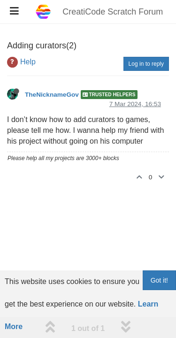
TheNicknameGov (52, 94)
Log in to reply (146, 64)
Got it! (159, 280)
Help (28, 62)
